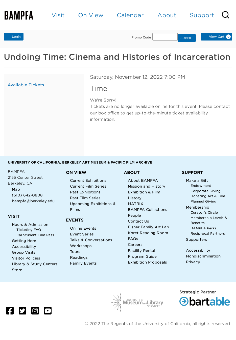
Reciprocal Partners (208, 233)
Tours (75, 251)
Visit (58, 15)
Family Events (83, 263)
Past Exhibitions (85, 192)
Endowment (201, 186)
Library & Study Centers (35, 264)
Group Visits (23, 252)
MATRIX (135, 204)
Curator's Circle (204, 212)
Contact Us (138, 221)
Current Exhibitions (88, 180)
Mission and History (146, 186)
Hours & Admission (30, 224)
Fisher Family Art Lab (148, 227)
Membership (197, 207)
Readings (79, 257)
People (134, 215)
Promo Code (141, 37)
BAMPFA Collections (147, 209)
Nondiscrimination (203, 256)
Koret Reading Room (148, 233)
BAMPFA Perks (204, 228)
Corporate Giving (206, 191)
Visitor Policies (26, 258)
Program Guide (142, 256)
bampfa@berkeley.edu (33, 201)
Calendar (130, 15)
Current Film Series (88, 186)
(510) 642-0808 (27, 195)
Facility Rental (141, 250)
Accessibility (24, 246)
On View (90, 15)
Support (202, 15)
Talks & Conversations (91, 240)
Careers (135, 244)
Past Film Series (85, 198)
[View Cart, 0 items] (216, 37)
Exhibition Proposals (147, 262)
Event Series (82, 234)
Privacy (193, 262)
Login (14, 36)
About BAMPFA (143, 180)
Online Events (83, 228)
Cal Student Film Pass (35, 235)
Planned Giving (203, 201)
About (166, 15)
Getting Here (24, 240)
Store (17, 270)
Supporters (196, 239)
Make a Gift (197, 180)
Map (16, 189)
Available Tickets (26, 85)
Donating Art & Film (208, 196)
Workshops (81, 246)
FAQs (133, 238)
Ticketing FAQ (28, 230)
